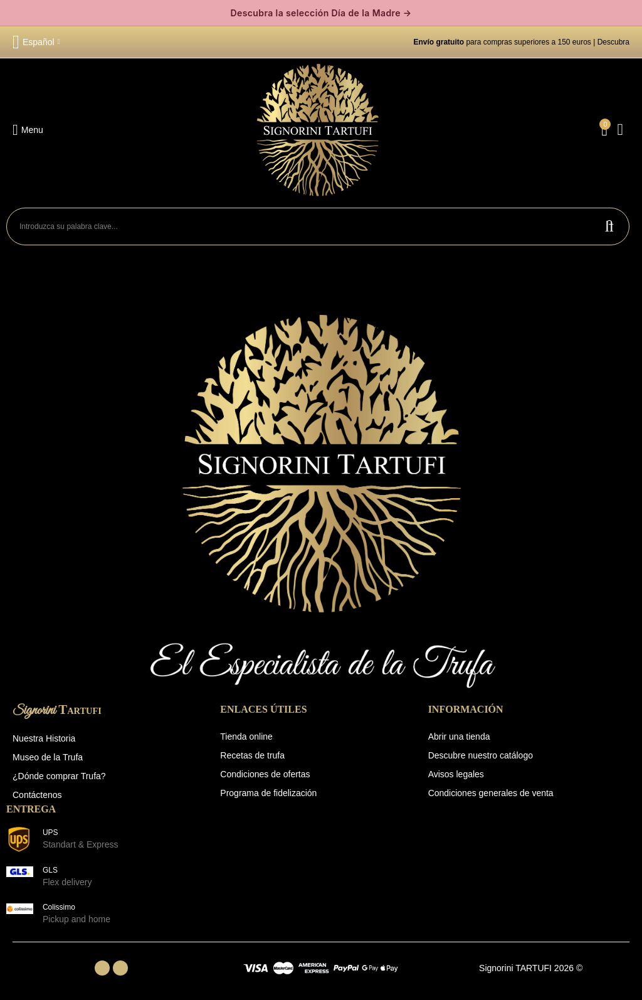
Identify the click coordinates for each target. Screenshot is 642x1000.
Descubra (613, 42)
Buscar (609, 226)
